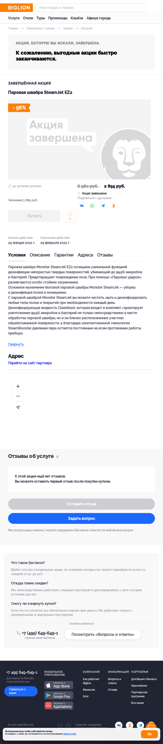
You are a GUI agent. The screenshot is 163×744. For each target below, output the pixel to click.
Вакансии (89, 689)
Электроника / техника (37, 28)
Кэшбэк (77, 18)
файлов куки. (69, 734)
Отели (28, 18)
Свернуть (16, 344)
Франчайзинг (139, 685)
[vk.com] (118, 725)
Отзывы (105, 255)
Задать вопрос (81, 518)
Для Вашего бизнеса (144, 679)
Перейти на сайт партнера (30, 363)
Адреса (85, 255)
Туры (41, 18)
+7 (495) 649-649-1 (40, 633)
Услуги (14, 18)
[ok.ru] (129, 725)
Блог (86, 696)
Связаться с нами (17, 691)
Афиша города (99, 18)
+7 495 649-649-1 (21, 672)
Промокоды (57, 18)
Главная (13, 28)
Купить (34, 215)
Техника (64, 28)
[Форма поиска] (91, 7)
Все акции (137, 702)
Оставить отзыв (81, 504)
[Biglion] (20, 7)
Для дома (83, 28)
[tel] (140, 725)
